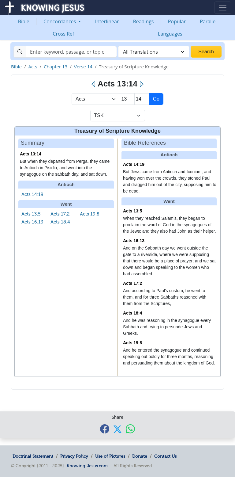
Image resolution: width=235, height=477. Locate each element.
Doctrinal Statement (33, 456)
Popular (177, 21)
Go (156, 98)
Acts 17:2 (60, 214)
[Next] (141, 84)
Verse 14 (83, 66)
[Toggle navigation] (222, 8)
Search (206, 51)
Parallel (208, 21)
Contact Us (165, 456)
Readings (143, 21)
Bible (23, 21)
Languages (170, 33)
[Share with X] (117, 429)
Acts (32, 66)
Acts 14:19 (32, 194)
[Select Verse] (141, 99)
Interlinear (107, 21)
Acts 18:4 (60, 221)
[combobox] (153, 52)
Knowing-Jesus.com (87, 465)
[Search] (71, 52)
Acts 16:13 (32, 221)
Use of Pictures (110, 456)
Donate (139, 456)
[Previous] (94, 84)
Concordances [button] (60, 21)
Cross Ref (63, 33)
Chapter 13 (55, 66)
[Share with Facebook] (104, 428)
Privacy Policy (74, 456)
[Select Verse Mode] (117, 115)
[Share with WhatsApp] (130, 428)
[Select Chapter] (127, 99)
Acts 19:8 (89, 214)
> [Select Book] (96, 99)
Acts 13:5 (31, 214)
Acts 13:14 (30, 153)
